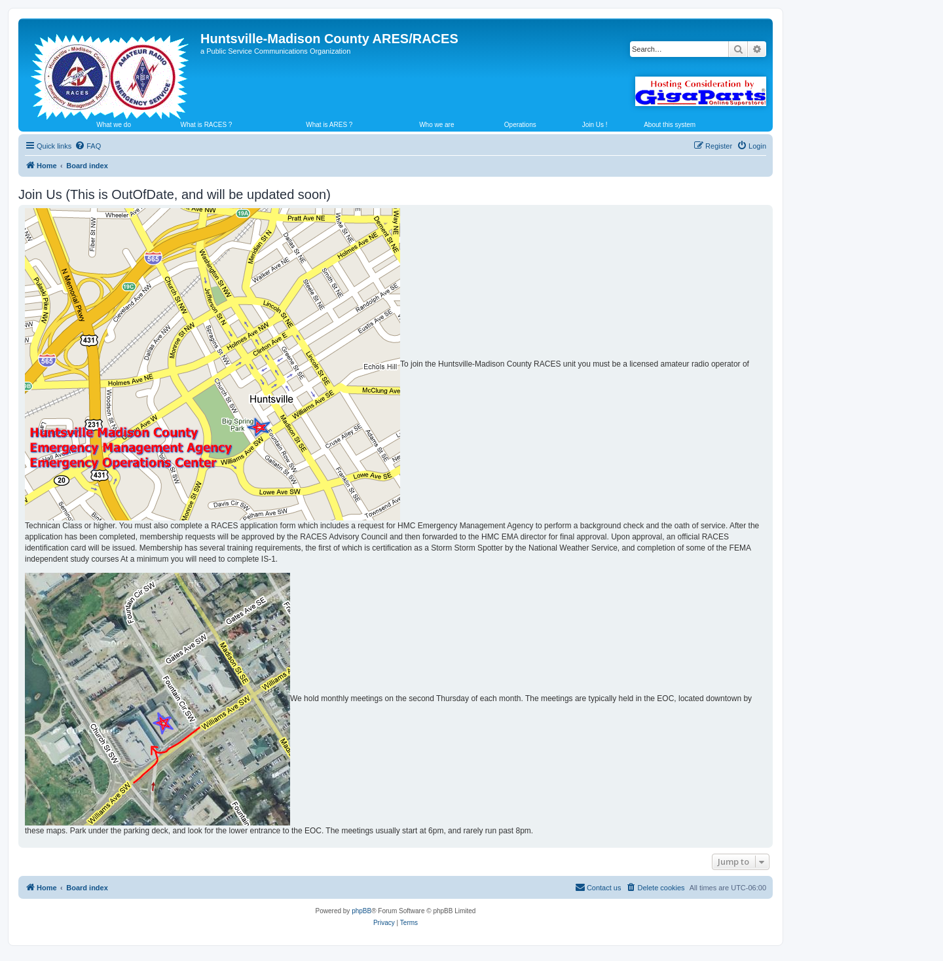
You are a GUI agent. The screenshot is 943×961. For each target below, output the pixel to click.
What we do (113, 124)
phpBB (361, 911)
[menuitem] (88, 146)
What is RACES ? (206, 124)
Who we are (436, 124)
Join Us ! (595, 124)
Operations (520, 124)
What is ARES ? (329, 124)
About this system (669, 124)
